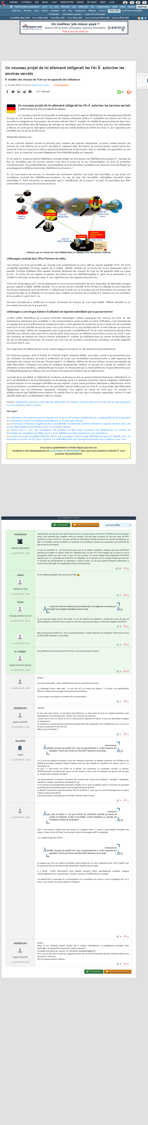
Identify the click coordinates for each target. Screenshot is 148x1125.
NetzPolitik (22, 402)
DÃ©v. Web (83, 7)
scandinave (20, 534)
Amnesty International (41, 402)
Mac (70, 11)
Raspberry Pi (80, 11)
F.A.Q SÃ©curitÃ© (57, 18)
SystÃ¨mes (142, 7)
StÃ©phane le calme (40, 85)
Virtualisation (54, 14)
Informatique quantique (72, 14)
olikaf (20, 575)
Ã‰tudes (92, 2)
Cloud (44, 7)
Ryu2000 (20, 741)
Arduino (45, 11)
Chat (54, 2)
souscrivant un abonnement (65, 451)
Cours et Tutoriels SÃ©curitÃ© (97, 18)
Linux (36, 11)
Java (74, 7)
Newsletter (66, 2)
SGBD (114, 7)
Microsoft (65, 7)
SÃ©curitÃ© (114, 11)
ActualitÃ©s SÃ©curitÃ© (20, 18)
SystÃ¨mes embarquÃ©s (132, 11)
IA (51, 7)
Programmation (103, 7)
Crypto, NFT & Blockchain (95, 14)
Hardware (55, 11)
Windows (27, 11)
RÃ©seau (92, 11)
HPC (64, 11)
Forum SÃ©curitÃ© (40, 18)
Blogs (45, 2)
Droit (103, 2)
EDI (92, 7)
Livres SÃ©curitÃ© (74, 18)
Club (111, 2)
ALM (56, 7)
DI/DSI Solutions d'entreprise (27, 7)
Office (122, 7)
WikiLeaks (60, 402)
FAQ (37, 2)
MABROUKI (20, 708)
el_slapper (20, 651)
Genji (20, 602)
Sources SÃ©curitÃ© (120, 18)
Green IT (102, 11)
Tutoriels (26, 2)
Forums (13, 2)
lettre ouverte (33, 405)
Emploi (80, 2)
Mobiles (131, 7)
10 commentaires (61, 85)
